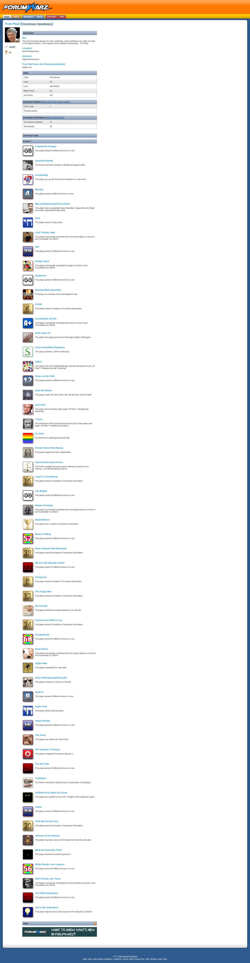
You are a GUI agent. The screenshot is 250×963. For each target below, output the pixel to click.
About (85, 959)
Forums (125, 959)
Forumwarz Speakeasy (36, 24)
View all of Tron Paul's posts (56, 102)
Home (160, 959)
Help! (165, 959)
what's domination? (55, 117)
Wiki (147, 959)
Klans (131, 959)
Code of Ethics (98, 959)
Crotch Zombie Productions (127, 956)
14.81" (12, 46)
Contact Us (117, 959)
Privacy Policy (140, 959)
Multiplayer (108, 959)
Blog (90, 959)
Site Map (153, 959)
